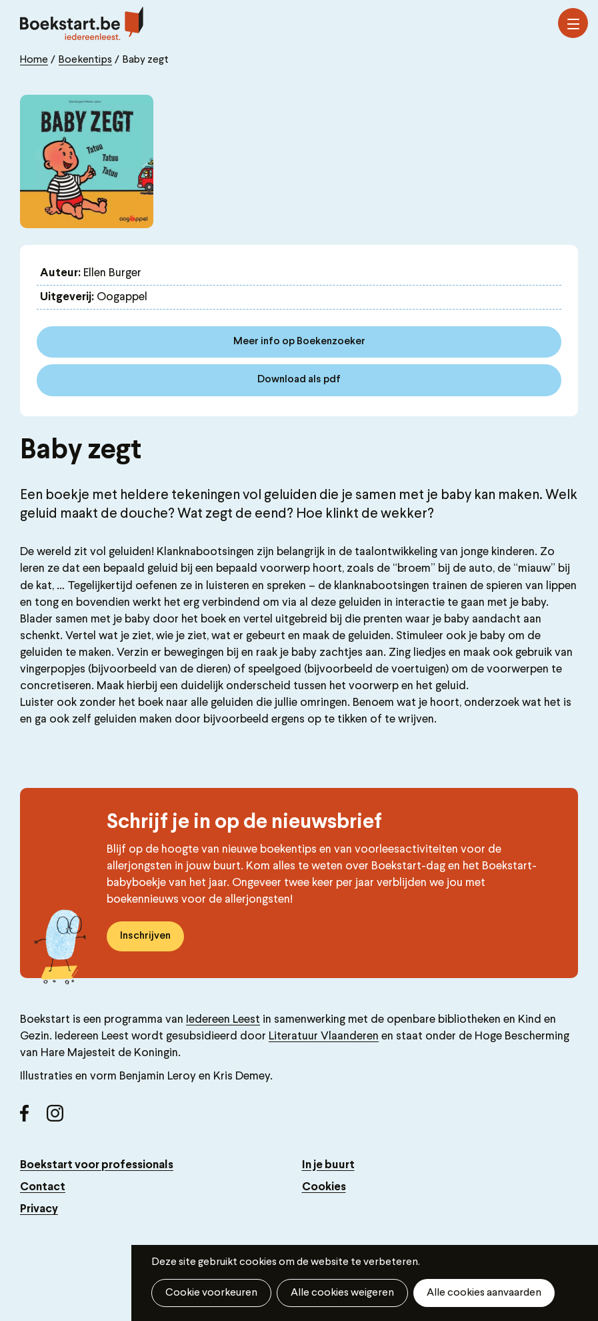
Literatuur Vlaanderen (324, 1036)
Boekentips (85, 60)
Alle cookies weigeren (342, 1293)
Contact (42, 1187)
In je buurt (328, 1165)
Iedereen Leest (223, 1019)
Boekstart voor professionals (96, 1165)
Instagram (60, 1118)
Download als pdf (299, 379)
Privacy (39, 1209)
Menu (573, 24)
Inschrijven (145, 936)
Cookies (324, 1187)
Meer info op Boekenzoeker (299, 341)
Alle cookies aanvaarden (484, 1293)
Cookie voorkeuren (211, 1293)
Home (34, 60)
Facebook (33, 1118)
